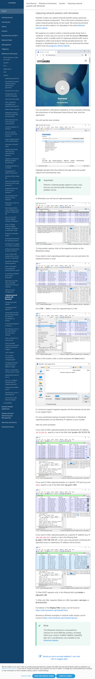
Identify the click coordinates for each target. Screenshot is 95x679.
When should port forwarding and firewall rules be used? (12, 268)
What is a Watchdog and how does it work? (12, 371)
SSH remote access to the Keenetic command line (11, 122)
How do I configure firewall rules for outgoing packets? (11, 382)
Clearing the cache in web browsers (12, 394)
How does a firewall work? (11, 145)
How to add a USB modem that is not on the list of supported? (12, 256)
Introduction (12, 22)
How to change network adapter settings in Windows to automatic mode (11, 227)
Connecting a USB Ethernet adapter (11, 399)
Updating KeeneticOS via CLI (12, 376)
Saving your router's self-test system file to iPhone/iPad (11, 114)
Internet (12, 31)
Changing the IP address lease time (11, 172)
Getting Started (7, 17)
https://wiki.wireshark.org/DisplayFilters (52, 610)
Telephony (12, 49)
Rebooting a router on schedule (12, 204)
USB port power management (10, 291)
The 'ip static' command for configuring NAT (10, 357)
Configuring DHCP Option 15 (11, 308)
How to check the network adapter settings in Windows (11, 219)
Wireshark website (51, 640)
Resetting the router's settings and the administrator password (12, 84)
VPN (12, 72)
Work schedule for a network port (11, 339)
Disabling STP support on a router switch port (12, 245)
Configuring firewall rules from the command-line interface (11, 152)
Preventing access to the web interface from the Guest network (12, 332)
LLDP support (9, 352)
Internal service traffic (12, 99)
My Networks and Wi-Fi (12, 35)
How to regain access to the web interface (12, 140)
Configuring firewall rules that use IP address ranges (11, 365)
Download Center (8, 427)
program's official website (59, 46)
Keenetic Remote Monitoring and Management (12, 415)
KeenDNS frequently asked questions (11, 262)
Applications (12, 69)
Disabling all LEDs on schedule (12, 167)
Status (12, 26)
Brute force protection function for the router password (12, 183)
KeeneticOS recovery (12, 91)
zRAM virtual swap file (12, 109)
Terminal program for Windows (12, 128)
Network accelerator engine (11, 234)
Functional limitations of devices (12, 325)
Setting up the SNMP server (11, 388)
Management (12, 44)
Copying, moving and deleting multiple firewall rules (11, 161)
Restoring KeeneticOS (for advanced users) (12, 240)
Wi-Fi (12, 66)
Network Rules (12, 40)
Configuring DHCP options (11, 303)
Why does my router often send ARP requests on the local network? (12, 284)
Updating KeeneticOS (12, 78)
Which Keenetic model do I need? (10, 58)
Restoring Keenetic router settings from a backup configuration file (12, 211)
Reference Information (12, 53)
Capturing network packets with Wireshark (11, 297)
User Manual (31, 3)
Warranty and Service (12, 422)
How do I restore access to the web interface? (11, 134)
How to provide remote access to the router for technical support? (12, 346)
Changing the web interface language (11, 95)
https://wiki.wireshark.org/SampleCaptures (60, 618)
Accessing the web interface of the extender (11, 197)
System (12, 75)
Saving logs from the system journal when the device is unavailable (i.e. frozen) (11, 317)
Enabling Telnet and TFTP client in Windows (11, 190)
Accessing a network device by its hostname (12, 275)
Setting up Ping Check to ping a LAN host (12, 250)
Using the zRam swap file (12, 177)
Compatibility (12, 403)
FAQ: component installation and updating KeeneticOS (12, 104)
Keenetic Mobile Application (12, 407)
